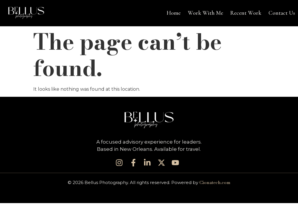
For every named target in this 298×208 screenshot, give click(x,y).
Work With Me (205, 13)
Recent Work (245, 13)
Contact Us (281, 13)
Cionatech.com (214, 182)
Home (174, 13)
